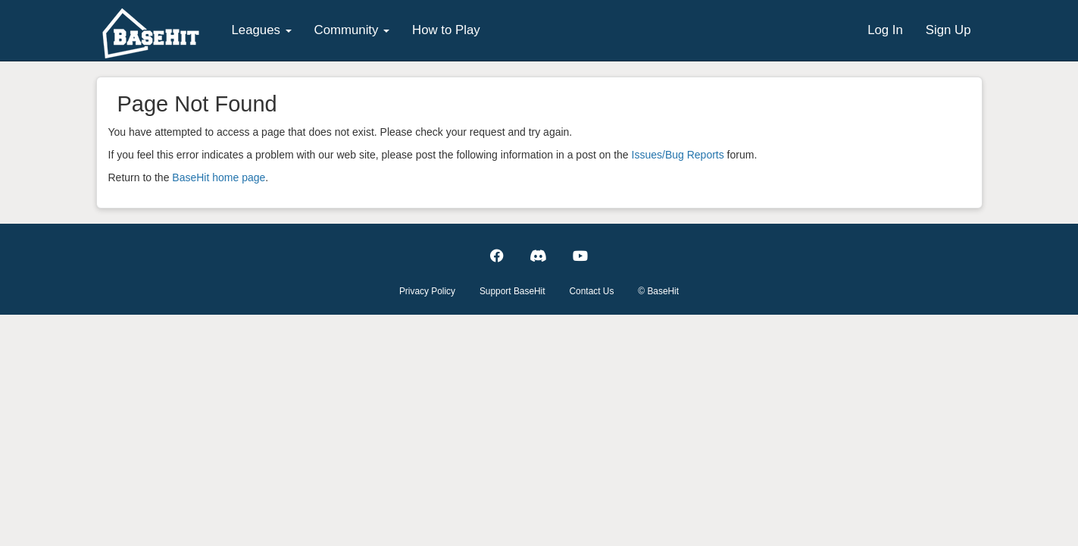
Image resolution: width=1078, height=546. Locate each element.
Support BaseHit (512, 291)
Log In (885, 30)
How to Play (446, 30)
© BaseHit (658, 291)
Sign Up (948, 30)
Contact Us (592, 291)
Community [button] (352, 30)
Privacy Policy (427, 291)
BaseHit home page (218, 177)
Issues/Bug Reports (678, 155)
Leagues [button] (262, 30)
